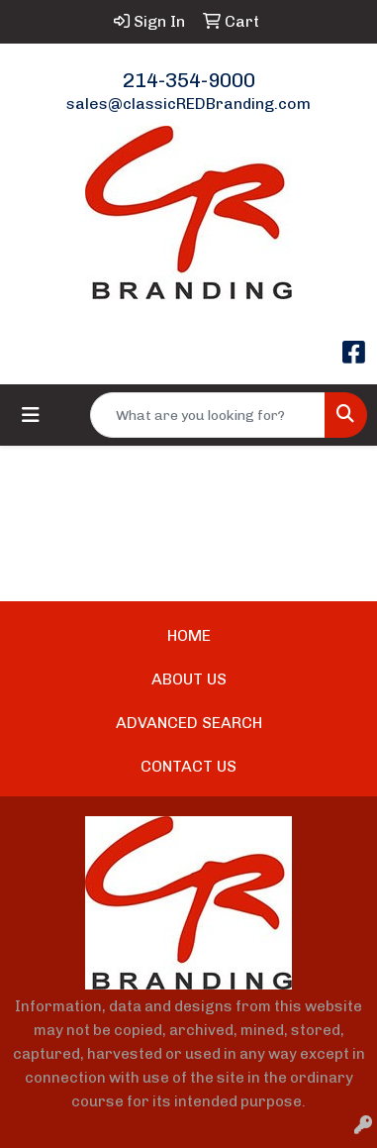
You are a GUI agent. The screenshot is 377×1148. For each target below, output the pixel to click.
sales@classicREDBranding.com (188, 103)
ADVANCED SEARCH (189, 722)
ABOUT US (189, 679)
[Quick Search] (208, 415)
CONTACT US (188, 766)
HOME (189, 635)
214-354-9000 (189, 80)
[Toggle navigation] (30, 415)
